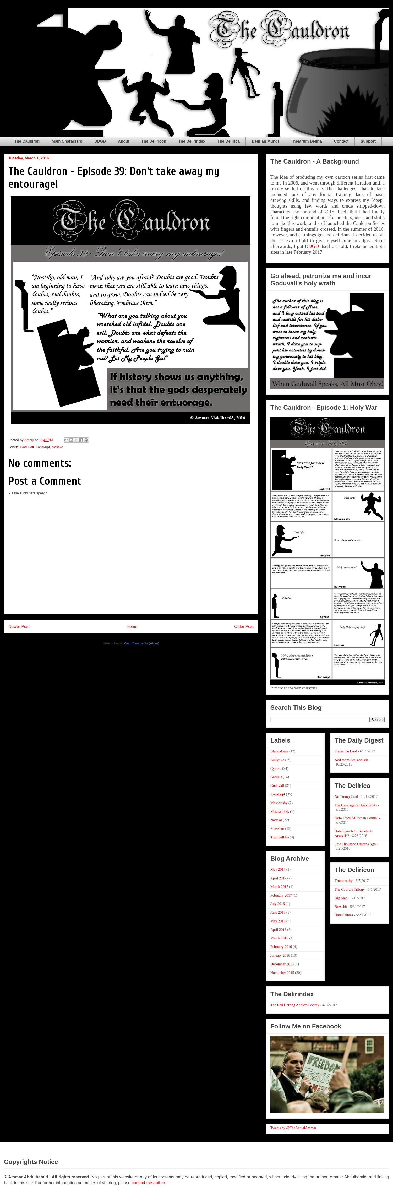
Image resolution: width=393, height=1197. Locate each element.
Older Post (244, 626)
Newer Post (19, 626)
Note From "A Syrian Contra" (356, 818)
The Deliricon (153, 141)
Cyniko (275, 769)
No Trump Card (346, 797)
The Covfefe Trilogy (350, 889)
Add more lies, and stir (351, 760)
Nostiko (57, 447)
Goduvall (27, 447)
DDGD (100, 141)
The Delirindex (191, 141)
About (123, 141)
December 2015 (282, 964)
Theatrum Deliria (306, 141)
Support (368, 141)
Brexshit (341, 907)
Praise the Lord (346, 751)
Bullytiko (277, 760)
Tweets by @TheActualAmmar (293, 1128)
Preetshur (277, 829)
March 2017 (279, 887)
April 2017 (278, 878)
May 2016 (277, 921)
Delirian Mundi (265, 141)
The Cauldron (27, 141)
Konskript (43, 447)
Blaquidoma (279, 751)
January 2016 (280, 955)
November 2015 (282, 973)
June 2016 (277, 912)
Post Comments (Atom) (141, 643)
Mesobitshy (278, 803)
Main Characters (67, 141)
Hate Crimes (344, 915)
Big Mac (341, 898)
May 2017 (277, 869)
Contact (341, 141)
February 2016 (281, 947)
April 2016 (278, 930)
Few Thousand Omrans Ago (355, 844)
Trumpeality (344, 881)
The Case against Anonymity (356, 805)
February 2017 (281, 895)
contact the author (148, 1182)
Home (132, 626)
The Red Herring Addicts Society (294, 1005)
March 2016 (279, 938)
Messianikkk (279, 812)
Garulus (276, 777)
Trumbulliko (279, 837)
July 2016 (277, 904)
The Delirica (228, 141)
